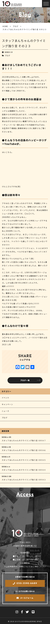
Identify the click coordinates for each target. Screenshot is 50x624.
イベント (5, 397)
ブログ (7, 55)
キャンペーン (7, 404)
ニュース (5, 411)
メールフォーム (25, 598)
